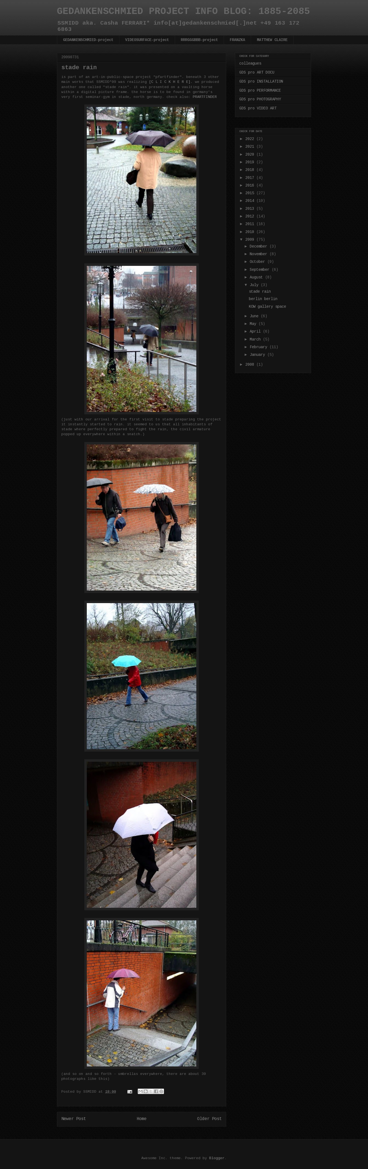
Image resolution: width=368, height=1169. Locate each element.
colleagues (250, 63)
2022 (250, 139)
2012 (250, 216)
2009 (250, 239)
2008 (250, 364)
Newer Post (73, 1118)
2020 (250, 154)
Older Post (209, 1118)
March (256, 339)
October (258, 262)
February (259, 347)
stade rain (260, 291)
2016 (250, 185)
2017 (250, 178)
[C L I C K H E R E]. (171, 82)
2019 (250, 162)
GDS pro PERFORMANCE (260, 90)
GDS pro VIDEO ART (258, 108)
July (255, 285)
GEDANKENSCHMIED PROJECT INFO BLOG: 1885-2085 (183, 11)
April (256, 331)
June (255, 316)
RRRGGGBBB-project (199, 40)
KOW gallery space (267, 306)
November (259, 254)
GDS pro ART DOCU (256, 72)
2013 (250, 209)
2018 (250, 170)
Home (141, 1118)
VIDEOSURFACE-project (147, 40)
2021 (250, 146)
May (254, 324)
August (257, 277)
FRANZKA (237, 40)
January (258, 355)
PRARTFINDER (205, 97)
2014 (250, 201)
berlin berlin (263, 299)
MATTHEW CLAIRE (272, 40)
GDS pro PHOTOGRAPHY (260, 99)
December (259, 246)
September (261, 269)
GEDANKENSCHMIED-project (88, 40)
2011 (250, 224)
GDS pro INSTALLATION (261, 81)
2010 (250, 232)
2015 (250, 193)
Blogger (217, 1158)
